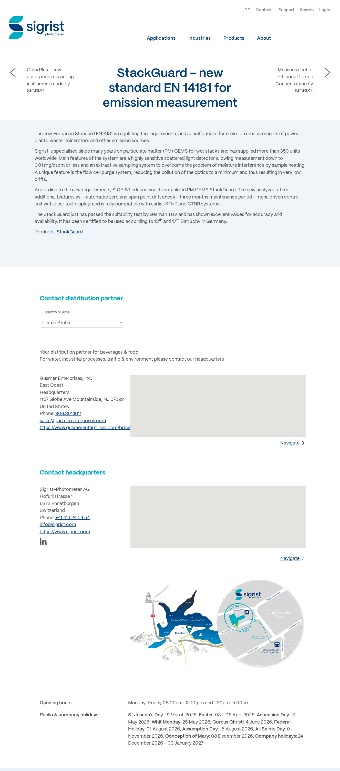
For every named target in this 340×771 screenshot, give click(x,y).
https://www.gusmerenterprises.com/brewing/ (89, 428)
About (264, 38)
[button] (82, 323)
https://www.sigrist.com (65, 532)
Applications (161, 38)
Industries (199, 38)
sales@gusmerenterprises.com (73, 421)
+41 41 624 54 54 (72, 518)
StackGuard (70, 232)
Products (233, 38)
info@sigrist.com (58, 524)
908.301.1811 (68, 413)
